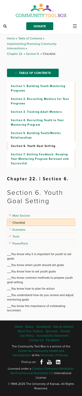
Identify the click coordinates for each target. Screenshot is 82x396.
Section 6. (33, 54)
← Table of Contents (33, 73)
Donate (40, 26)
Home (11, 38)
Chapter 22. (15, 54)
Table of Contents (30, 38)
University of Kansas (54, 355)
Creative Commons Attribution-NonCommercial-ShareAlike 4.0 (42, 370)
